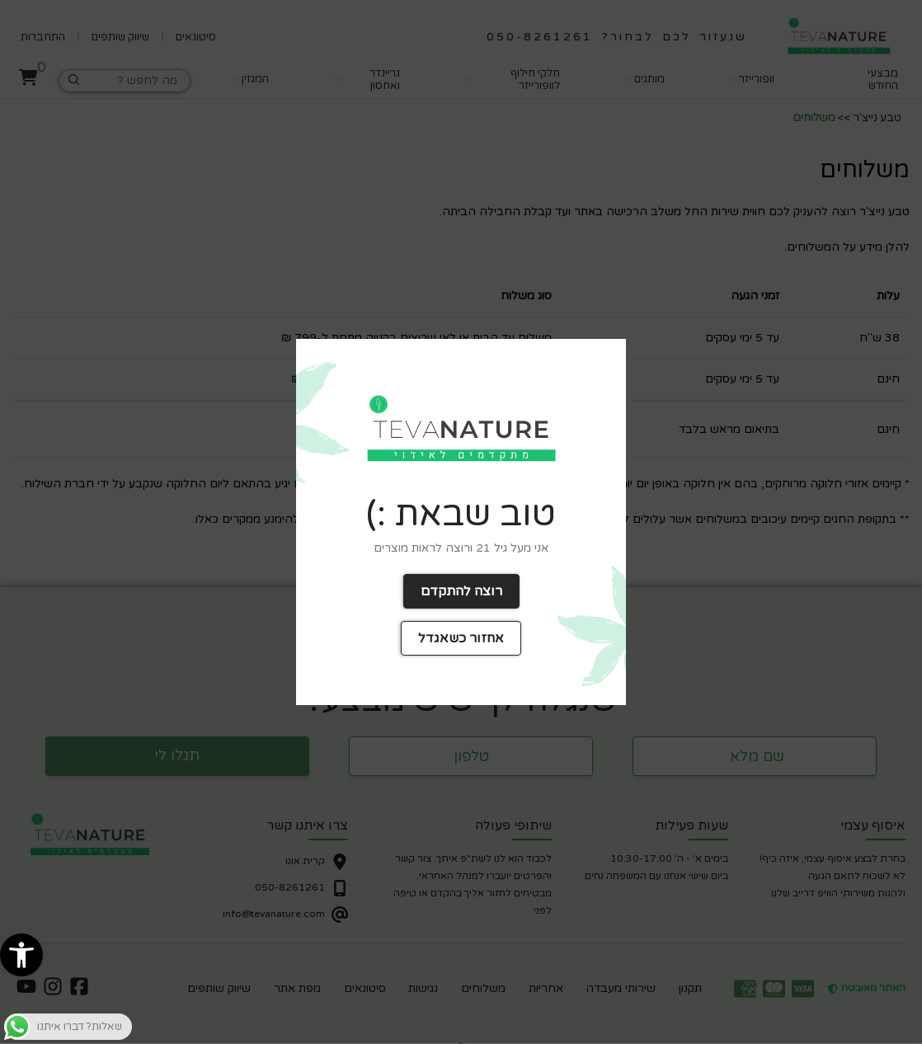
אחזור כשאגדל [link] (461, 638)
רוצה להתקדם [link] (461, 591)
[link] (21, 954)
